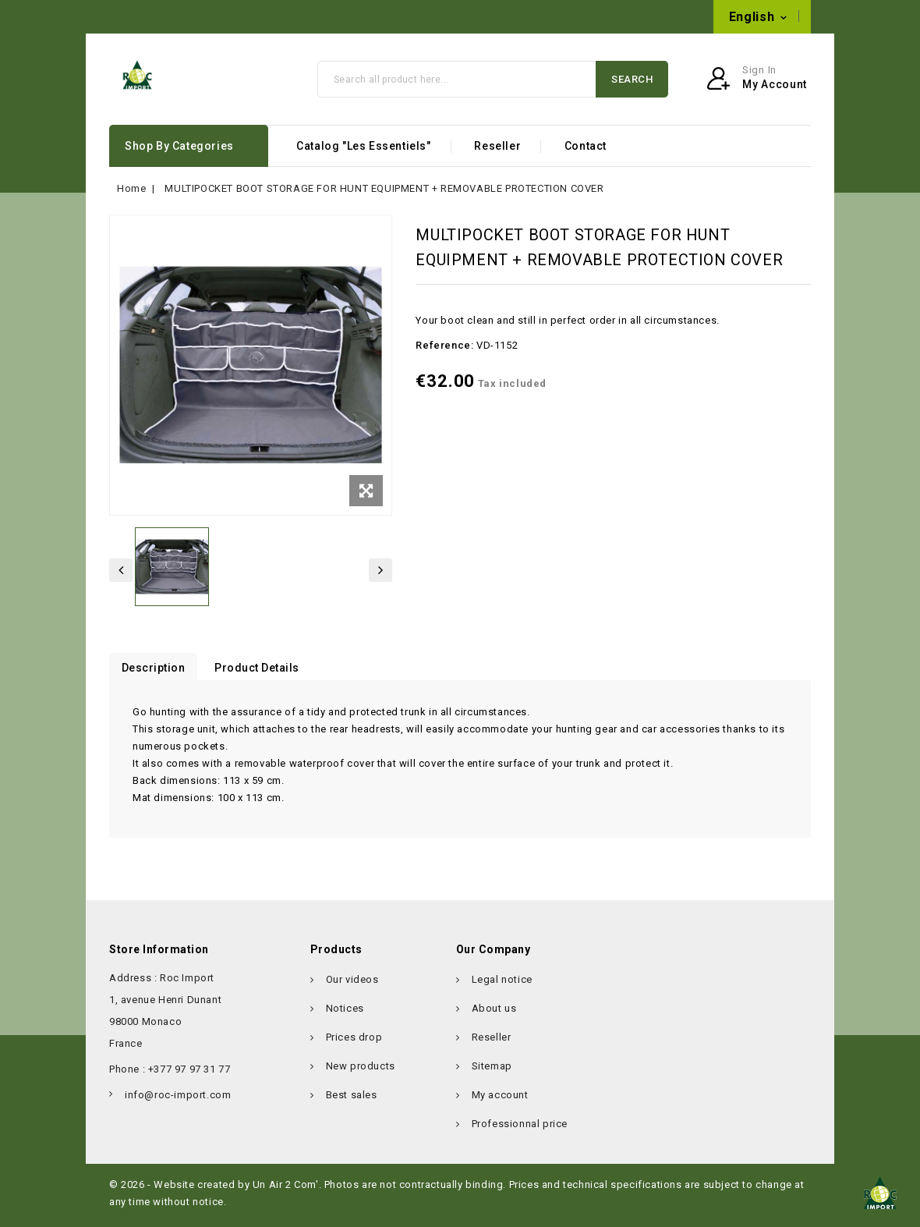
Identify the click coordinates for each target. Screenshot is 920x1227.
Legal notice (502, 985)
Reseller (497, 152)
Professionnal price (520, 1130)
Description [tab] (157, 674)
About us (494, 1014)
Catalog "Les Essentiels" (363, 152)
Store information (159, 955)
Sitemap (492, 1072)
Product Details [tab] (267, 674)
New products (360, 1072)
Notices (345, 1014)
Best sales (351, 1101)
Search (632, 84)
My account (500, 1101)
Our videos (352, 985)
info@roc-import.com (496, 16)
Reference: (444, 351)
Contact (585, 152)
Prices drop (354, 1043)
